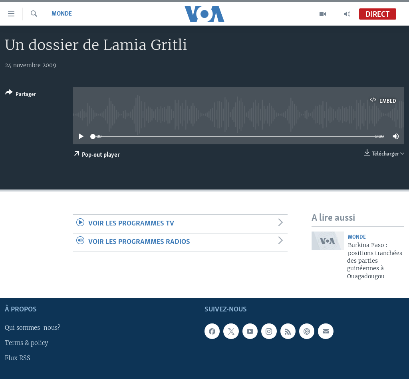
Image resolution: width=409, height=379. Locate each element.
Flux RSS (17, 358)
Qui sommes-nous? (32, 328)
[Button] (20, 95)
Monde (62, 14)
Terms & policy (26, 343)
